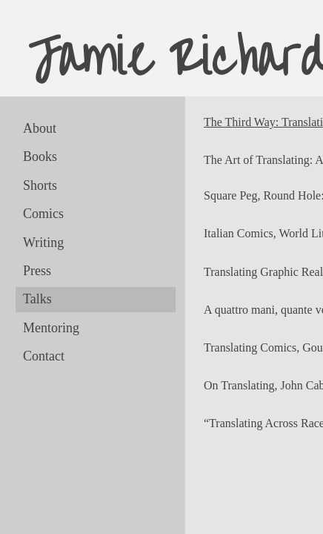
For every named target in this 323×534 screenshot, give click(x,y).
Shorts (40, 185)
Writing (43, 242)
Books (40, 156)
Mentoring (51, 327)
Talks (37, 298)
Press (37, 270)
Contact (43, 356)
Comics (43, 213)
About (39, 128)
